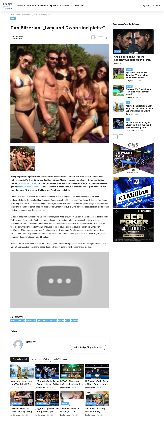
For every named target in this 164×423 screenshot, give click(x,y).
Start (12, 15)
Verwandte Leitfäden (40, 358)
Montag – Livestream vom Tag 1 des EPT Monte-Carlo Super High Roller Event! (139, 108)
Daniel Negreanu (42, 319)
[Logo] (9, 5)
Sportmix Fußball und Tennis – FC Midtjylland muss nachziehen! (137, 75)
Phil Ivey (61, 319)
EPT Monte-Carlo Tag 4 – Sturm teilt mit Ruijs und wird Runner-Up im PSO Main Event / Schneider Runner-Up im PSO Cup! (138, 127)
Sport (53, 5)
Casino (42, 5)
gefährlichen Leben (27, 182)
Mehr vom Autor (60, 358)
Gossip (65, 402)
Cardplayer (21, 319)
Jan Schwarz (40, 387)
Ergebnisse (17, 402)
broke (13, 319)
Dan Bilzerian (31, 319)
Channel (64, 5)
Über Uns (79, 5)
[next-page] (121, 136)
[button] (139, 5)
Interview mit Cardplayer (28, 186)
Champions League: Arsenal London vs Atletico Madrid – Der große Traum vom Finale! (132, 59)
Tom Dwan (74, 319)
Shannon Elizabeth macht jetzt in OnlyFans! (69, 410)
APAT (64, 375)
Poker (30, 5)
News (20, 5)
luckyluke (130, 81)
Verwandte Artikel (20, 358)
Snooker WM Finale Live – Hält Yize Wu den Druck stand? (138, 92)
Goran (116, 63)
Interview (53, 319)
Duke (12, 387)
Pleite (67, 319)
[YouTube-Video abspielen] (59, 279)
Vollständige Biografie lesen (88, 346)
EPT (13, 375)
